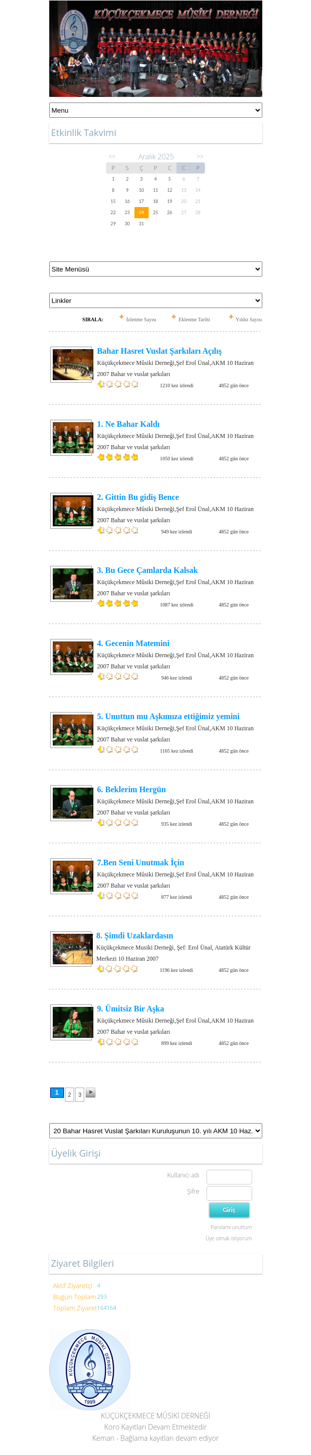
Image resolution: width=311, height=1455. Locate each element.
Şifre (193, 1191)
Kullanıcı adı (183, 1175)
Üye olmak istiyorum (228, 1238)
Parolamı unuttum (231, 1227)
